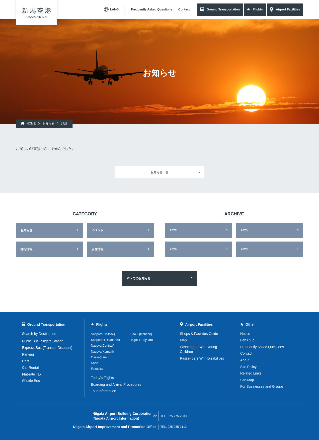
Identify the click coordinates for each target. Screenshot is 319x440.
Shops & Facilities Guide (199, 334)
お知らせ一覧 (159, 172)
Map (183, 340)
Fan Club (247, 340)
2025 (244, 230)
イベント (97, 230)
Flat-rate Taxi (32, 374)
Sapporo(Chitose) (103, 334)
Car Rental (30, 368)
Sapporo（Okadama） (106, 340)
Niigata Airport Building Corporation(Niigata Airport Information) (122, 416)
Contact (184, 9)
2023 (244, 249)
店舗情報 (97, 249)
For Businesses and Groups (262, 386)
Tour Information (103, 391)
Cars (26, 361)
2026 (173, 230)
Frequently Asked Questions (151, 9)
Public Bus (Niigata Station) (43, 341)
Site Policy (248, 367)
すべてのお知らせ (139, 278)
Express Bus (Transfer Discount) (47, 348)
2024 (173, 249)
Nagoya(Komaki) (102, 351)
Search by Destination (39, 334)
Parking (28, 354)
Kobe (94, 363)
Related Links (250, 373)
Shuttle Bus (31, 381)
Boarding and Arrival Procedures (116, 384)
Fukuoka (97, 369)
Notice (245, 334)
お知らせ (26, 230)
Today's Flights (102, 378)
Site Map (247, 380)
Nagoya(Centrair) (102, 345)
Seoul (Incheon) (141, 334)
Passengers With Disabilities (202, 358)
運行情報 (26, 249)
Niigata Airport (36, 12)
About (244, 360)
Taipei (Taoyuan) (141, 340)
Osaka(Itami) (99, 357)
